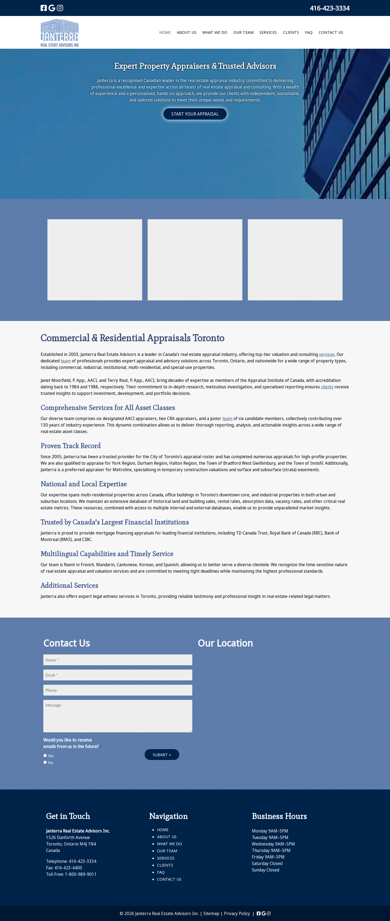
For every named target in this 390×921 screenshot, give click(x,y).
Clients (291, 32)
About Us (186, 32)
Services (268, 32)
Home (165, 32)
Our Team (243, 32)
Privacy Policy (237, 913)
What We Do (214, 32)
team (66, 361)
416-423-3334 (329, 8)
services (327, 354)
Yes (51, 755)
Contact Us (331, 32)
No (50, 762)
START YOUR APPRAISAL (195, 114)
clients (327, 387)
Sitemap (211, 913)
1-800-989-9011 (81, 874)
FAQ (309, 32)
